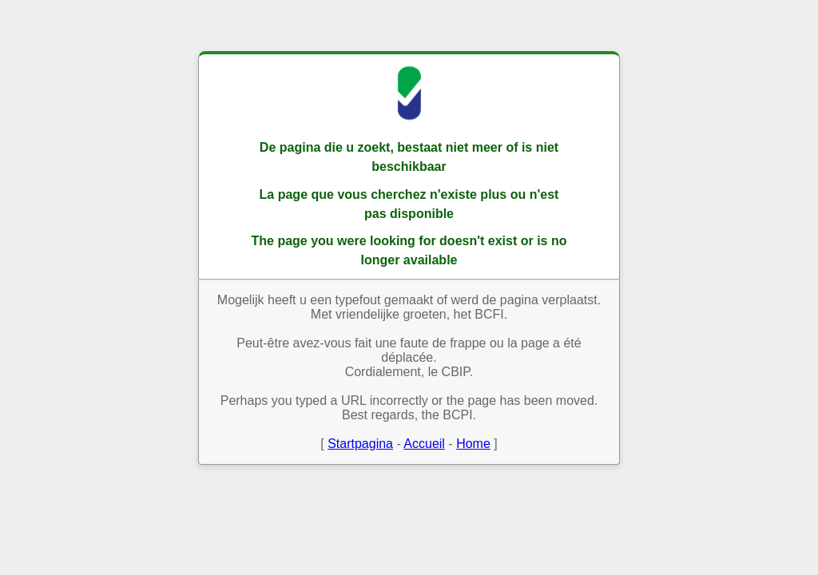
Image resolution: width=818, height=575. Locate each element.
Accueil (424, 443)
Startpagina (360, 443)
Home (473, 443)
